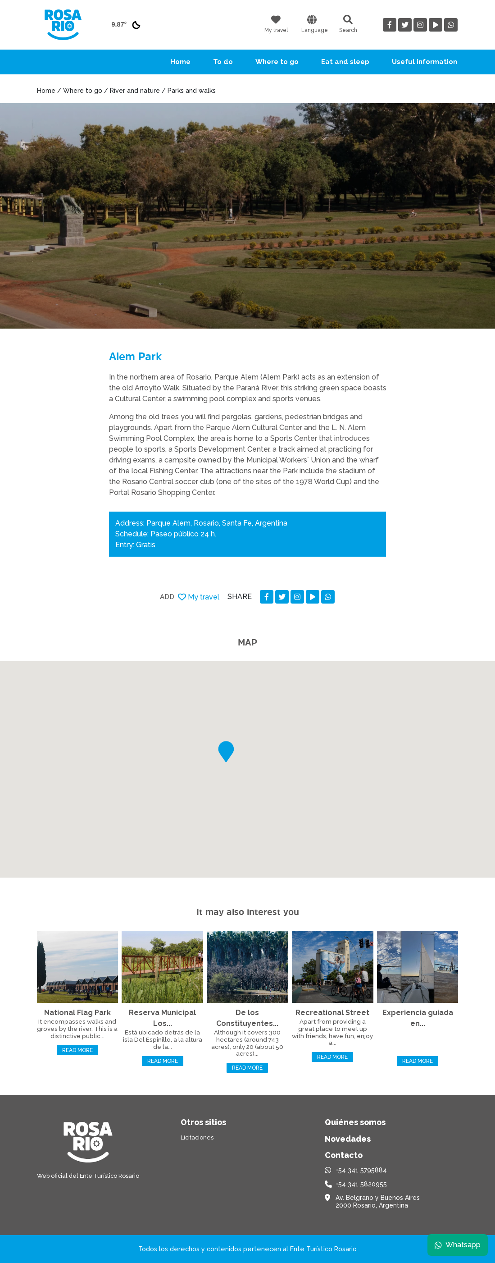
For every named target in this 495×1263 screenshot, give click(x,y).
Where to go (277, 62)
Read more (77, 1050)
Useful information (424, 62)
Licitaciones (197, 1137)
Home (180, 62)
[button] (226, 751)
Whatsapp (458, 1244)
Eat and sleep (345, 62)
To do (223, 62)
